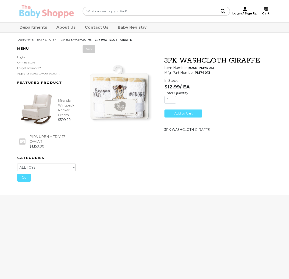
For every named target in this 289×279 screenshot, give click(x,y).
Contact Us (96, 27)
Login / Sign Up (245, 13)
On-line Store (26, 62)
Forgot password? (29, 68)
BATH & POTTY (47, 39)
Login (21, 57)
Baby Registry (132, 27)
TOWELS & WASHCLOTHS (75, 39)
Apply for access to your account (38, 73)
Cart (266, 13)
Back (89, 49)
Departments (33, 27)
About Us (66, 27)
